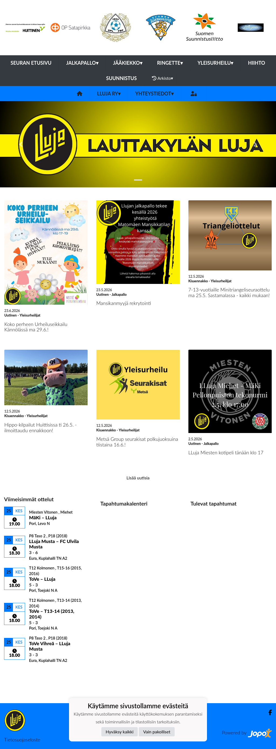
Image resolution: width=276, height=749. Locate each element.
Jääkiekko (127, 63)
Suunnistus (121, 78)
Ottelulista (17, 672)
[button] (21, 144)
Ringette (170, 63)
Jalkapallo (82, 63)
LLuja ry (108, 94)
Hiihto (256, 63)
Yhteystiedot (154, 94)
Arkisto (162, 78)
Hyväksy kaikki (119, 731)
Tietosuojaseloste (22, 740)
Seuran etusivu (31, 63)
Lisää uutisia (137, 477)
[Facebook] (268, 712)
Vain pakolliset (156, 731)
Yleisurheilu (215, 63)
